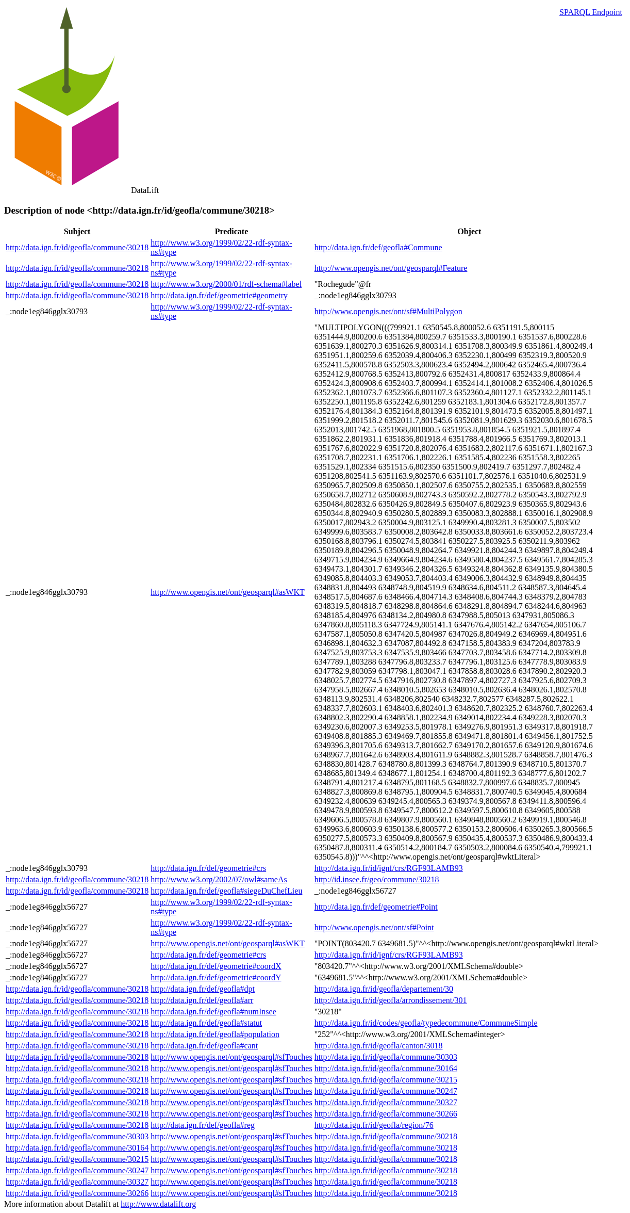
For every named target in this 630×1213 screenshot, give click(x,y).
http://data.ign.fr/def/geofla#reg (203, 1125)
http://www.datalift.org (158, 1204)
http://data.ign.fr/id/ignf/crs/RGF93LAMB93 (388, 868)
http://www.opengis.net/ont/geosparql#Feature (391, 268)
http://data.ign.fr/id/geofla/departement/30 (383, 988)
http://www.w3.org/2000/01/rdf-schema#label (226, 284)
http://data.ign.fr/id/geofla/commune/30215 (385, 1079)
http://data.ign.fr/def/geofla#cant (204, 1045)
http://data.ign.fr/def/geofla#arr (202, 1000)
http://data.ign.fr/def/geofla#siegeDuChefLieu (226, 890)
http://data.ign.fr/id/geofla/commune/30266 (385, 1113)
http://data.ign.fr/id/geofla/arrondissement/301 (390, 1000)
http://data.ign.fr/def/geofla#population (215, 1034)
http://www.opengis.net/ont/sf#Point (374, 927)
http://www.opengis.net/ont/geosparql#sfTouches (231, 1057)
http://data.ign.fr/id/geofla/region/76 (374, 1125)
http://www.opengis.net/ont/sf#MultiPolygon (388, 311)
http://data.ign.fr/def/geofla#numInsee (213, 1011)
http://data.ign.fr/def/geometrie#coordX (216, 966)
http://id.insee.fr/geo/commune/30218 (376, 879)
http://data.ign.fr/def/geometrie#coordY (216, 977)
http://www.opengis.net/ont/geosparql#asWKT (227, 592)
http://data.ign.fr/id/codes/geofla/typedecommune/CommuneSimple (426, 1022)
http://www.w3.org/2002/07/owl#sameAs (219, 879)
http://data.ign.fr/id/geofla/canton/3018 (378, 1045)
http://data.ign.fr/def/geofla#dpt (203, 988)
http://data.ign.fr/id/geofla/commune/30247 (385, 1091)
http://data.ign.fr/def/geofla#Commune (378, 247)
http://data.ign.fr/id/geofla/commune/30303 (385, 1057)
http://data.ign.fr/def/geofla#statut (206, 1022)
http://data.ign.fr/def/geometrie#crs (208, 868)
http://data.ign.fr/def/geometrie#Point (376, 906)
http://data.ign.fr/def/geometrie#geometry (219, 295)
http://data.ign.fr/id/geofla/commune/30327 (385, 1102)
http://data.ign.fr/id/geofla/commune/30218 (77, 247)
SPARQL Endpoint (590, 12)
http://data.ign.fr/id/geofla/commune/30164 (385, 1068)
